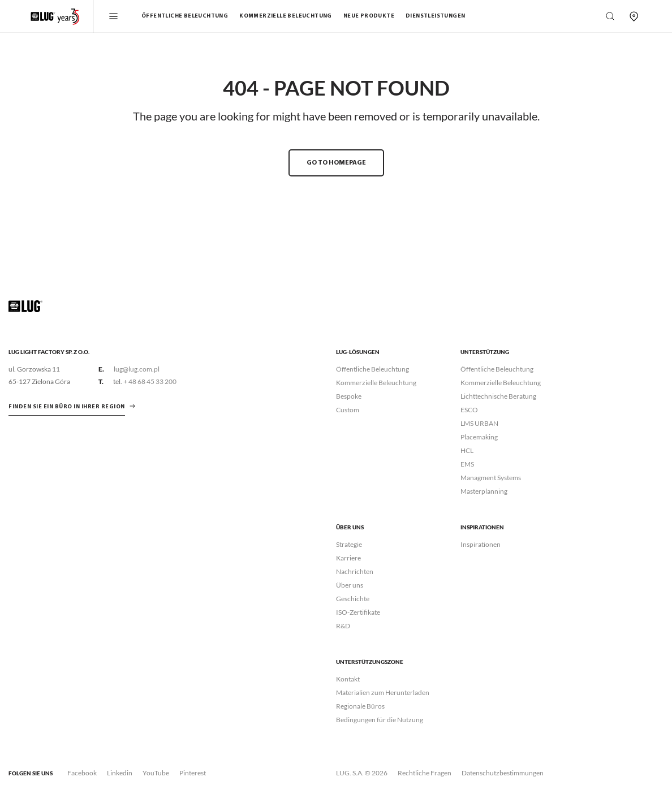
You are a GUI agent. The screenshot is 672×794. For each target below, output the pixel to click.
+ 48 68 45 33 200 (149, 381)
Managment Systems (490, 477)
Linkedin (119, 773)
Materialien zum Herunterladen (382, 692)
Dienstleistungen (435, 16)
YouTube (156, 773)
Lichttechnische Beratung (498, 396)
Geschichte (352, 598)
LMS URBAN (479, 423)
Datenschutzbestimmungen (503, 773)
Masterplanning (483, 491)
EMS (467, 464)
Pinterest (192, 773)
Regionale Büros (360, 706)
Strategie (349, 544)
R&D (343, 626)
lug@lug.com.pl (137, 369)
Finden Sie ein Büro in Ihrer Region (66, 407)
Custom (347, 409)
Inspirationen (480, 544)
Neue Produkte (368, 16)
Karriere (348, 558)
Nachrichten (354, 571)
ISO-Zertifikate (358, 612)
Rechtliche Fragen (424, 773)
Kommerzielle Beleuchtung (285, 16)
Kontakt (348, 679)
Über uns (349, 585)
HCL (466, 450)
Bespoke (348, 396)
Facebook (82, 773)
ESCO (469, 409)
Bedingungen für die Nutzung (379, 719)
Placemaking (479, 437)
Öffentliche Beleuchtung (184, 16)
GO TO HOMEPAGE (336, 162)
